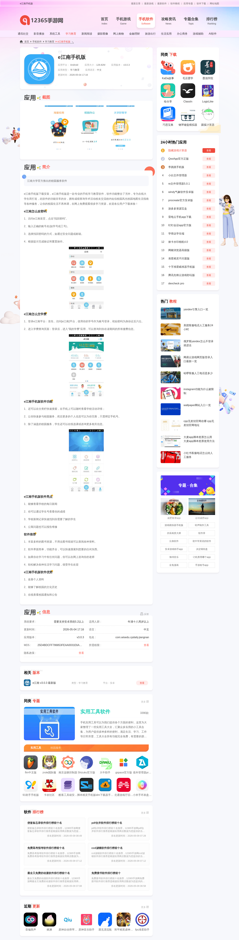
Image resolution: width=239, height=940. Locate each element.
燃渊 (49, 922)
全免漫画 (174, 565)
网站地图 (214, 3)
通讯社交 (23, 33)
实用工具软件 (95, 711)
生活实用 (166, 33)
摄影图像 (102, 33)
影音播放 (39, 33)
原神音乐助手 (86, 922)
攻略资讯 (168, 21)
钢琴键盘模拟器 (188, 116)
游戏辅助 (198, 33)
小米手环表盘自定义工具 (142, 787)
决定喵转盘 (202, 549)
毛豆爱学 (188, 70)
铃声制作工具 (202, 525)
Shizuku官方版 (86, 764)
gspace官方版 (123, 764)
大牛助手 (105, 764)
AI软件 (213, 33)
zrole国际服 (49, 764)
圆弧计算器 (207, 116)
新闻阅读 (86, 33)
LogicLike (207, 93)
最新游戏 (149, 3)
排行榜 (211, 21)
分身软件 (174, 541)
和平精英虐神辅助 (123, 922)
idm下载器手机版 (105, 787)
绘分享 (168, 93)
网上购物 (118, 33)
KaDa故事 (168, 70)
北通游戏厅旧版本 (123, 787)
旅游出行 (150, 33)
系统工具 (55, 33)
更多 (143, 701)
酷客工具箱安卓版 (68, 787)
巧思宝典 (168, 116)
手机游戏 (123, 21)
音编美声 (31, 922)
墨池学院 (207, 70)
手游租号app (201, 565)
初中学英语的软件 (202, 541)
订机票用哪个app (202, 557)
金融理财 (134, 33)
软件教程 (175, 3)
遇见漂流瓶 (105, 922)
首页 (104, 21)
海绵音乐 (174, 557)
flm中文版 (31, 764)
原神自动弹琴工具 (68, 922)
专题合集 (191, 21)
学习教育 (71, 33)
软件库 (201, 533)
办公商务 (182, 33)
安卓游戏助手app (174, 549)
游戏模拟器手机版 (174, 525)
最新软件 (162, 3)
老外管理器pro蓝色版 (142, 764)
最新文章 (135, 3)
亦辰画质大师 (174, 533)
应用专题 (188, 3)
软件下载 (201, 3)
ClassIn (188, 93)
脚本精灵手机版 (86, 787)
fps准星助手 (142, 922)
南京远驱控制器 (68, 764)
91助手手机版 (31, 787)
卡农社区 (49, 787)
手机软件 (146, 21)
